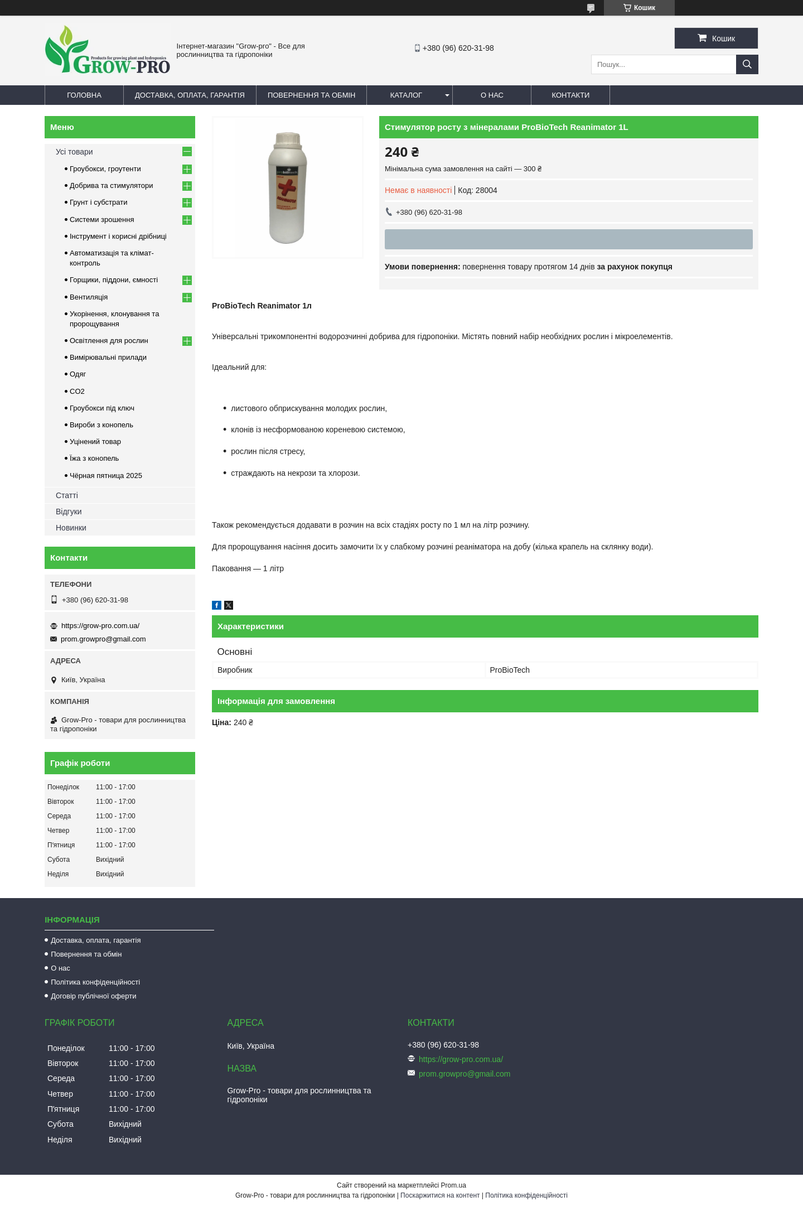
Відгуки (69, 511)
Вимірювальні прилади (108, 357)
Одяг (78, 374)
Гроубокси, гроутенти (105, 169)
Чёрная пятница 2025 (106, 475)
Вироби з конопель (101, 425)
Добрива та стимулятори (111, 185)
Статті (67, 495)
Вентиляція (89, 297)
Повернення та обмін (312, 95)
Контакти (570, 95)
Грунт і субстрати (98, 202)
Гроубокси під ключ (102, 408)
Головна (84, 95)
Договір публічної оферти (93, 996)
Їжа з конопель (94, 458)
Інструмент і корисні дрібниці (118, 236)
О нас (492, 95)
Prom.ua (453, 1185)
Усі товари (74, 151)
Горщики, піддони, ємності (114, 280)
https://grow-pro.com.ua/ (100, 625)
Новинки (71, 527)
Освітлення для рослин (109, 340)
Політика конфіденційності (95, 982)
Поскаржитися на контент (440, 1195)
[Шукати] (747, 64)
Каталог (406, 95)
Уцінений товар (95, 441)
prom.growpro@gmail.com (103, 639)
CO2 (77, 391)
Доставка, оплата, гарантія (190, 95)
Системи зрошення (102, 219)
